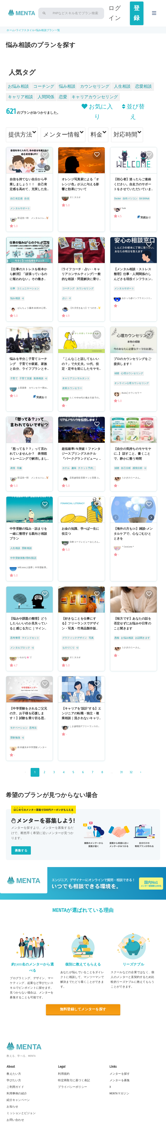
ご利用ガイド (15, 1086)
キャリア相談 (20, 97)
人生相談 (122, 86)
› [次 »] (140, 772)
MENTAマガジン (119, 1093)
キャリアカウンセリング (95, 97)
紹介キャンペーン (18, 1100)
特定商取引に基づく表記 (74, 1080)
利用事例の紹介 (17, 1093)
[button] (47, 168)
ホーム (11, 30)
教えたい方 (14, 1073)
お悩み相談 (18, 86)
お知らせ (12, 1106)
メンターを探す (120, 1073)
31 (121, 772)
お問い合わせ (15, 1119)
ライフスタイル (25, 30)
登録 (137, 13)
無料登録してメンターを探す (83, 1009)
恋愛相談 (143, 86)
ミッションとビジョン (21, 1113)
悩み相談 (67, 86)
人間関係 (46, 97)
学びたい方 (14, 1080)
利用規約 (64, 1073)
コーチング (43, 86)
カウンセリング (95, 86)
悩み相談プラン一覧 (48, 30)
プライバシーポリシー (72, 1086)
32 (131, 772)
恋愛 (63, 97)
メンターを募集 (120, 1080)
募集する (21, 850)
